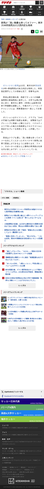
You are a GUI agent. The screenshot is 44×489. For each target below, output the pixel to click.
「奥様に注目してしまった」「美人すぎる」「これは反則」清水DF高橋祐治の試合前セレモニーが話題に (23, 238)
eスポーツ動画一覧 (19, 453)
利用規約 (4, 469)
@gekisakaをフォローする (12, 392)
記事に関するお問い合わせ (26, 472)
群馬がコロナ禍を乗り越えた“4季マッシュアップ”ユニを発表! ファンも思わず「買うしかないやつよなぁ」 (23, 218)
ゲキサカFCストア (7, 460)
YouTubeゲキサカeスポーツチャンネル (29, 441)
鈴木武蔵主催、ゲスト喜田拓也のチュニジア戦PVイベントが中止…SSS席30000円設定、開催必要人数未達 (24, 272)
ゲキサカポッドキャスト (8, 444)
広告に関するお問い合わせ (9, 472)
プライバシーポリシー (16, 469)
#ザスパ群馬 (5, 198)
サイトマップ (31, 467)
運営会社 (23, 467)
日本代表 (4, 427)
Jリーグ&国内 (12, 427)
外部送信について (29, 469)
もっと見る (22, 285)
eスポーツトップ (33, 451)
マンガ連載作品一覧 (22, 451)
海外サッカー (28, 427)
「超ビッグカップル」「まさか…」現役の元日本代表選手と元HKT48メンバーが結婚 (23, 252)
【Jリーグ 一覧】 (15, 29)
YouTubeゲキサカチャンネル (10, 441)
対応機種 (4, 467)
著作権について (14, 467)
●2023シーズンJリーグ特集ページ (16, 156)
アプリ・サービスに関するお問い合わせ (13, 474)
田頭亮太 (22, 69)
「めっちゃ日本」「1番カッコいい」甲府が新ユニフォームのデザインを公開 (23, 265)
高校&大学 (20, 427)
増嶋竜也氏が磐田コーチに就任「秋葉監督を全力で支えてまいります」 (24, 258)
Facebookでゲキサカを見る (12, 396)
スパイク (35, 427)
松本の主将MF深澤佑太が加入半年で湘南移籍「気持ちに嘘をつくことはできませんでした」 (23, 279)
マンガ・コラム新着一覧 (8, 451)
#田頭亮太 (16, 198)
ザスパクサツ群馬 (11, 86)
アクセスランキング (19, 460)
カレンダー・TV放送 (31, 460)
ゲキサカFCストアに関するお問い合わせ (13, 476)
